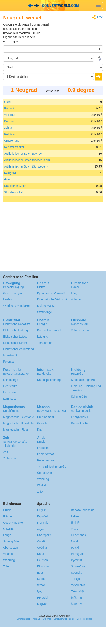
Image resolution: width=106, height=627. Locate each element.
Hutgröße (77, 373)
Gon (7, 179)
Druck (41, 441)
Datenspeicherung (49, 380)
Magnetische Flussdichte (19, 423)
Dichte (41, 287)
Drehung (9, 121)
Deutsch (42, 560)
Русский (76, 560)
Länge (75, 293)
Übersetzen (44, 472)
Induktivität (10, 355)
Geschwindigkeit (13, 293)
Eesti (40, 572)
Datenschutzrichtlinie (64, 619)
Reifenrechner (46, 460)
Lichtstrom (10, 392)
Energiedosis (79, 417)
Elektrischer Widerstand (18, 349)
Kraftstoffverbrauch (49, 330)
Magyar (42, 604)
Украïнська (78, 585)
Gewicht (42, 423)
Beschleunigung (13, 287)
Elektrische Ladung (15, 330)
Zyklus (8, 127)
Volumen (76, 299)
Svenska (76, 572)
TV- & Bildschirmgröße (51, 466)
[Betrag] (53, 49)
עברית (41, 585)
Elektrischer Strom (15, 342)
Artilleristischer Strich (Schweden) (26, 166)
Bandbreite (44, 373)
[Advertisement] (77, 33)
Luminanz (9, 398)
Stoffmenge (44, 312)
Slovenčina (78, 566)
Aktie (97, 17)
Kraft (40, 429)
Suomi (41, 579)
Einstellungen (23, 619)
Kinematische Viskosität (52, 299)
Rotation (9, 134)
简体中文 (77, 597)
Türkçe (75, 579)
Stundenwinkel (13, 192)
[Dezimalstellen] (48, 76)
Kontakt (36, 619)
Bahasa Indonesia (82, 510)
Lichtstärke (10, 386)
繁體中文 (77, 604)
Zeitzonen (9, 458)
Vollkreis (9, 114)
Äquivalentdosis (81, 410)
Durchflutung (11, 410)
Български (44, 535)
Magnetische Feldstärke (18, 417)
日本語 (75, 522)
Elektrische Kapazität (16, 324)
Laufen (7, 299)
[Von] (48, 58)
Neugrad (10, 173)
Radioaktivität (79, 423)
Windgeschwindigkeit (16, 305)
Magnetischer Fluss (15, 429)
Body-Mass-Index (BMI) (52, 410)
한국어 (75, 529)
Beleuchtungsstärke (16, 373)
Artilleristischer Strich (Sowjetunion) (27, 160)
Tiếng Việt (77, 591)
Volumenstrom (80, 330)
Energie (42, 324)
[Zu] (53, 67)
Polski (75, 547)
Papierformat (45, 454)
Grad (7, 102)
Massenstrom (79, 324)
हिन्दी (40, 591)
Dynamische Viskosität (51, 293)
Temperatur (44, 342)
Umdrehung (11, 140)
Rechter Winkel (14, 147)
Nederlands (78, 535)
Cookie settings (84, 619)
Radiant (9, 108)
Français (42, 522)
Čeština (42, 547)
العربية (41, 529)
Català (41, 541)
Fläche (75, 287)
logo (53, 5)
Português (77, 554)
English (42, 510)
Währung (43, 479)
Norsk (75, 541)
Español (42, 516)
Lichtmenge (10, 380)
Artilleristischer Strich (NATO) (23, 153)
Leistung (42, 336)
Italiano (75, 516)
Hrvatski (42, 597)
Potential (8, 361)
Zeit (5, 452)
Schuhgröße (79, 396)
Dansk (41, 554)
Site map (47, 619)
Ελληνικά (43, 566)
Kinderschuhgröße (83, 380)
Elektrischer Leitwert (16, 336)
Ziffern (41, 491)
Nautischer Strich (15, 186)
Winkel (41, 485)
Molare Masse (46, 305)
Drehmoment (45, 417)
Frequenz (43, 447)
